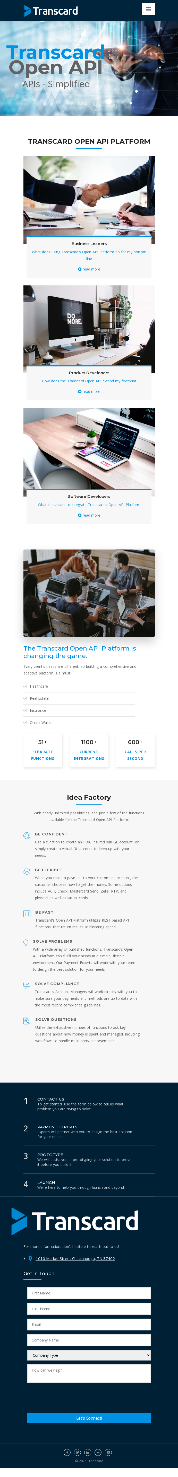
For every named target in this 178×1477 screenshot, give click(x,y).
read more (89, 269)
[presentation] (66, 1399)
